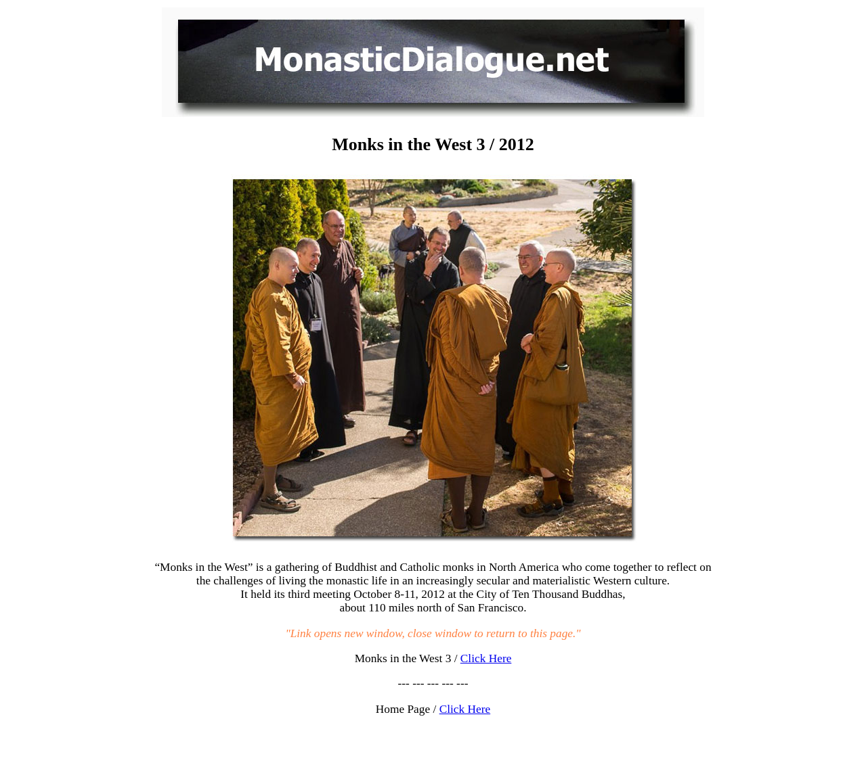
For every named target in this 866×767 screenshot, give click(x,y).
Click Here (486, 658)
